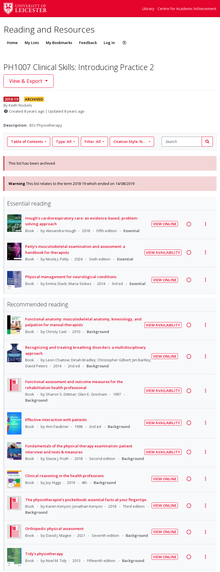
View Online (164, 223)
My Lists (32, 42)
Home (12, 42)
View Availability (163, 252)
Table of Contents (27, 141)
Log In (109, 42)
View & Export (26, 80)
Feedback (88, 42)
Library (148, 8)
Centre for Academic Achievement (187, 8)
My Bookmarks (59, 42)
